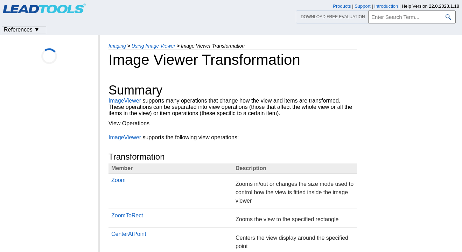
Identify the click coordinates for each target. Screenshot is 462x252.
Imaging (117, 46)
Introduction (386, 6)
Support (363, 6)
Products (342, 6)
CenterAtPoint (128, 234)
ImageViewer (124, 101)
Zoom (118, 180)
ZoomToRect (127, 215)
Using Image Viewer (153, 46)
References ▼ (22, 30)
